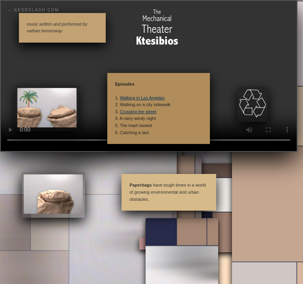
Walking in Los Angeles (142, 97)
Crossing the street (138, 111)
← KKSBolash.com (33, 10)
